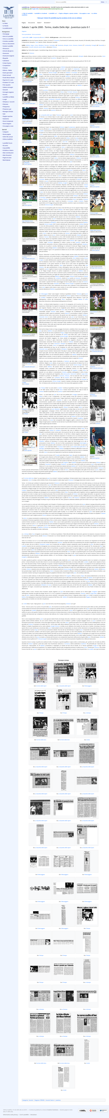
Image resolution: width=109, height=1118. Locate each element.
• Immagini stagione (8, 92)
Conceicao (60, 446)
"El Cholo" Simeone (72, 92)
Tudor (36, 42)
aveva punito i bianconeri (69, 374)
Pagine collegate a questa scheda (68, 13)
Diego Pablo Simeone (95, 230)
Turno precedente (26, 34)
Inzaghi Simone (55, 626)
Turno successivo (36, 34)
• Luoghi (4, 99)
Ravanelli (101, 45)
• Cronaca (5, 68)
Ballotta (28, 45)
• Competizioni (6, 65)
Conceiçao (42, 179)
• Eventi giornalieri (7, 73)
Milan (55, 136)
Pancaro (47, 45)
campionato (72, 127)
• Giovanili (5, 90)
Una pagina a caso (85, 13)
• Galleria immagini (7, 87)
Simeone (75, 45)
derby (67, 138)
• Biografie (5, 58)
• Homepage (5, 34)
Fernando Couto (94, 327)
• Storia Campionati (7, 121)
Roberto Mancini (26, 120)
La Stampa (26, 384)
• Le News (5, 23)
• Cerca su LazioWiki (7, 39)
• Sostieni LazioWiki (7, 46)
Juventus (54, 58)
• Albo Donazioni (7, 155)
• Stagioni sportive (7, 116)
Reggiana (88, 597)
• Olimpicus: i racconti (8, 102)
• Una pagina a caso (7, 126)
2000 (27, 37)
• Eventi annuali (6, 75)
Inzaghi (24, 382)
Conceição (52, 45)
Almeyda (66, 45)
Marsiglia (41, 448)
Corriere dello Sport (41, 686)
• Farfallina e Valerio (7, 150)
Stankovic (60, 45)
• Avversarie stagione (8, 56)
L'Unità (25, 603)
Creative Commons (52, 1110)
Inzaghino (74, 370)
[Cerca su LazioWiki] (77, 2)
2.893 (30, 37)
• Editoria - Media (7, 70)
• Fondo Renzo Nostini (8, 77)
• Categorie (5, 132)
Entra (102, 2)
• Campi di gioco (6, 63)
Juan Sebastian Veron (27, 221)
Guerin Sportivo (28, 81)
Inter (66, 492)
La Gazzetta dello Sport (29, 103)
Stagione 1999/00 (39, 1100)
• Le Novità (5, 26)
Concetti (31, 47)
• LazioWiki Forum (7, 143)
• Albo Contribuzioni (7, 153)
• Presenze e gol (6, 109)
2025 (37, 9)
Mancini (67, 313)
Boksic (44, 47)
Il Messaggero (44, 294)
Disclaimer (34, 1114)
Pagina (24, 22)
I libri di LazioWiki (28, 13)
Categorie (25, 1100)
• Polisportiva (6, 106)
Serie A (43, 37)
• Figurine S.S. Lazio (7, 80)
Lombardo (87, 45)
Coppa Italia (93, 593)
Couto (36, 45)
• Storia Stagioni (6, 123)
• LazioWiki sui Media (8, 97)
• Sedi (3, 114)
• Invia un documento (8, 43)
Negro (32, 45)
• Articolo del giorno (7, 51)
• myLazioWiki (6, 148)
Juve (33, 447)
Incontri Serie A (50, 1100)
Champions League (44, 544)
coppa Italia (85, 374)
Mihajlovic (41, 45)
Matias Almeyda (26, 334)
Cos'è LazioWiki (24, 1114)
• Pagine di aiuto (6, 157)
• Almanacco (5, 48)
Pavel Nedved (93, 311)
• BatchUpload (6, 160)
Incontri (31, 1100)
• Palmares (5, 104)
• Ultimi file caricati (7, 137)
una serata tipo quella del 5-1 (79, 446)
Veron (70, 45)
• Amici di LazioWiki (7, 36)
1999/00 (63, 67)
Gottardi (36, 47)
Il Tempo (26, 413)
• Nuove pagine (6, 134)
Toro (101, 546)
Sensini (40, 47)
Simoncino (57, 343)
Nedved (80, 45)
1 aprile (24, 37)
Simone (44, 515)
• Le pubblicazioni (7, 28)
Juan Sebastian (56, 409)
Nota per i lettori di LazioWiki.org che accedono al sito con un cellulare (60, 18)
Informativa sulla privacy (10, 1114)
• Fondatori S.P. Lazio (8, 82)
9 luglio (34, 9)
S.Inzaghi (93, 45)
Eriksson (54, 47)
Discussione (31, 22)
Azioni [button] (39, 22)
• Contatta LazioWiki (7, 41)
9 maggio (74, 394)
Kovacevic (56, 40)
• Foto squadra (6, 85)
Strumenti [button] (47, 22)
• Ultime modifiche (7, 139)
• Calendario (5, 60)
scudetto (41, 130)
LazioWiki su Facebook (41, 13)
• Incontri (4, 94)
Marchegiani (83, 443)
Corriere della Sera (29, 478)
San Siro (65, 141)
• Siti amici (5, 145)
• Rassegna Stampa (7, 111)
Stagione (24, 31)
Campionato (36, 37)
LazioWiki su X (53, 13)
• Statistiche (5, 119)
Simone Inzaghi (98, 104)
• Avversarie (5, 53)
